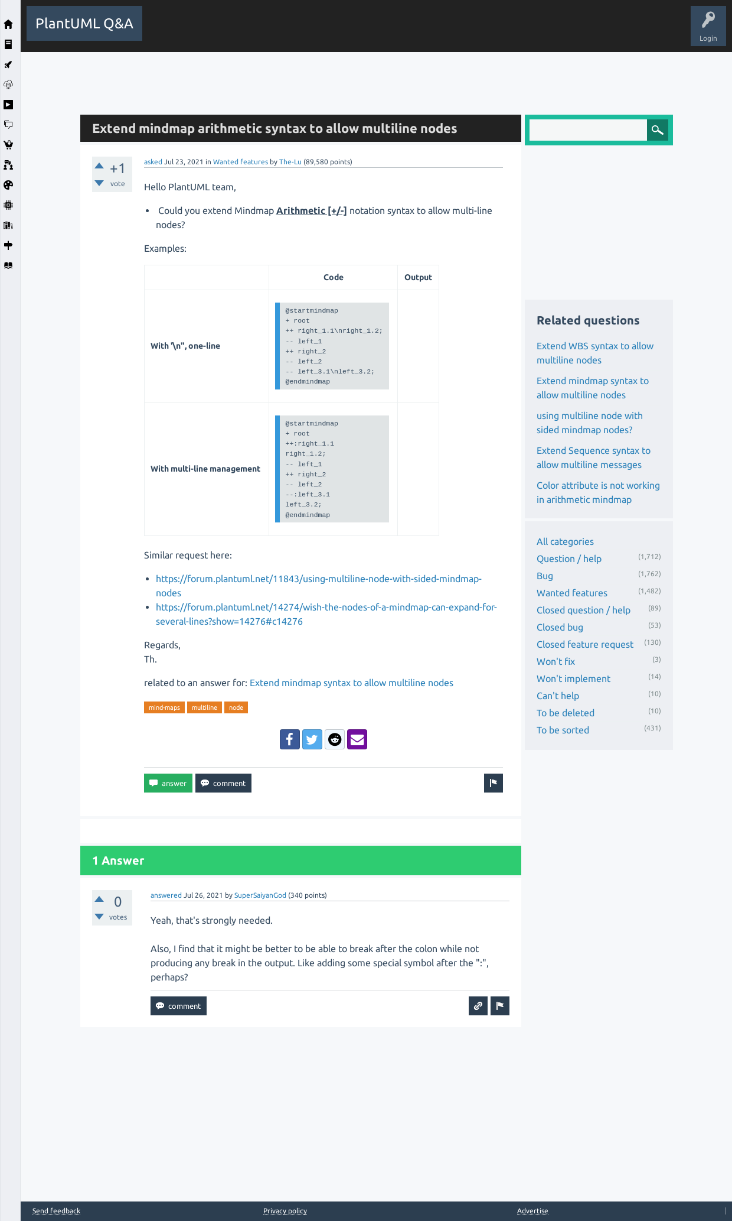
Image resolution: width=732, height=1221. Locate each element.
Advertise (532, 1210)
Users (384, 32)
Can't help (558, 695)
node (236, 707)
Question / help (569, 558)
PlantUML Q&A (84, 23)
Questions (216, 32)
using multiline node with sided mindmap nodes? (590, 422)
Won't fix (556, 661)
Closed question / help (583, 610)
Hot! (257, 32)
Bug (545, 575)
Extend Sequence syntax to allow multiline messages (594, 457)
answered (166, 895)
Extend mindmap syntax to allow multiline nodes (351, 682)
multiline (204, 707)
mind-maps (164, 707)
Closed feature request (585, 644)
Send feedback (56, 1210)
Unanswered (302, 32)
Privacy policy (285, 1210)
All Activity (168, 32)
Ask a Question (433, 32)
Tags (347, 32)
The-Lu (290, 161)
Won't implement (573, 678)
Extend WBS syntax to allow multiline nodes (595, 352)
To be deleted (565, 712)
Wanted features (240, 161)
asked (153, 161)
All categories (565, 541)
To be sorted (563, 730)
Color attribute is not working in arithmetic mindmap (598, 492)
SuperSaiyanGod (260, 895)
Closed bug (560, 627)
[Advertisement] (377, 78)
